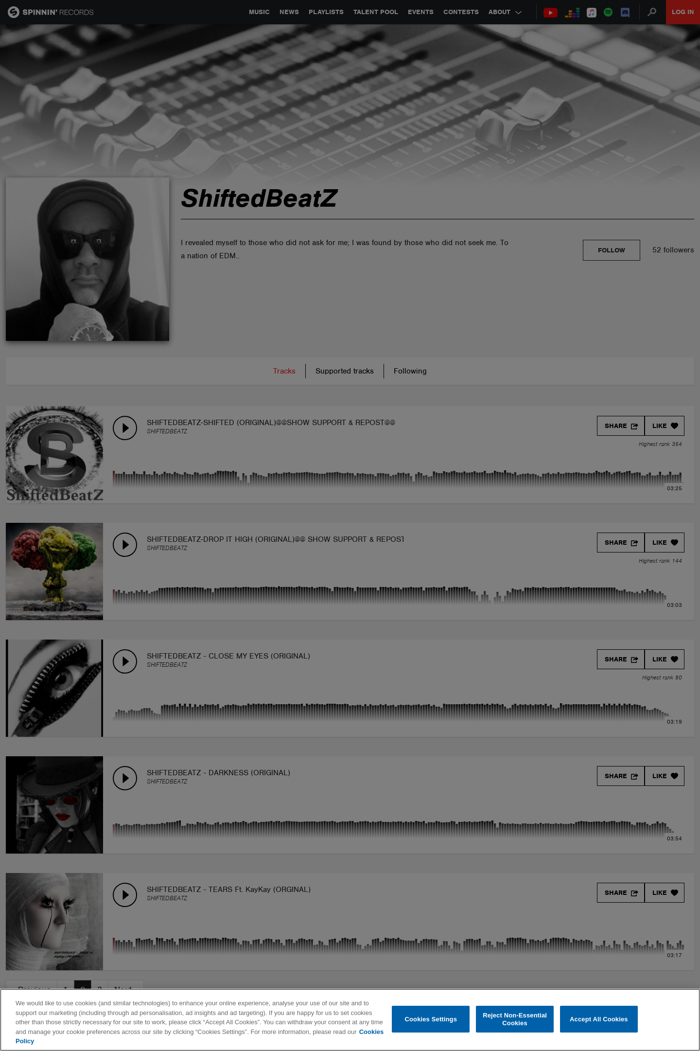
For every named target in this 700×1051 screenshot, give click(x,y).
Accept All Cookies (599, 1019)
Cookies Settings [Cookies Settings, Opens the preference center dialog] (431, 1019)
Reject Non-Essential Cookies (515, 1019)
